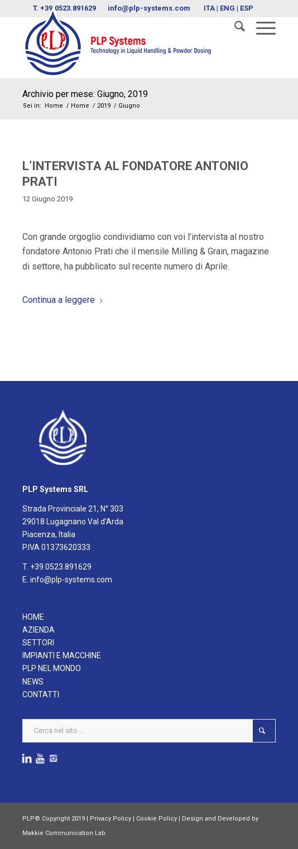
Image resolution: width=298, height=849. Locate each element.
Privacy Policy (110, 818)
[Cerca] (234, 28)
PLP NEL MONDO (51, 668)
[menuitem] (234, 28)
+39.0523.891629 (61, 566)
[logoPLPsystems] (123, 42)
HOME (33, 616)
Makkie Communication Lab (63, 833)
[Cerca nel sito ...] (149, 731)
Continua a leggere (63, 300)
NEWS (33, 681)
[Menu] (260, 28)
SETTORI (38, 642)
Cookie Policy (156, 818)
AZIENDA (38, 629)
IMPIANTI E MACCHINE (61, 655)
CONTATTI (40, 694)
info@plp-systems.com (71, 579)
